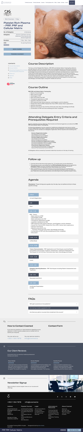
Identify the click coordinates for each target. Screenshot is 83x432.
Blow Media (41, 426)
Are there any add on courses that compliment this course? (53, 312)
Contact (62, 2)
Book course (17, 49)
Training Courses (28, 2)
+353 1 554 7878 (14, 338)
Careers (43, 2)
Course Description (14, 66)
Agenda (11, 75)
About (66, 2)
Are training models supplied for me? (53, 308)
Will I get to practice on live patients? (53, 304)
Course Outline (13, 68)
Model (58, 2)
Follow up (11, 73)
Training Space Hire (49, 2)
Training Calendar (36, 2)
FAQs (55, 2)
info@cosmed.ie (31, 338)
